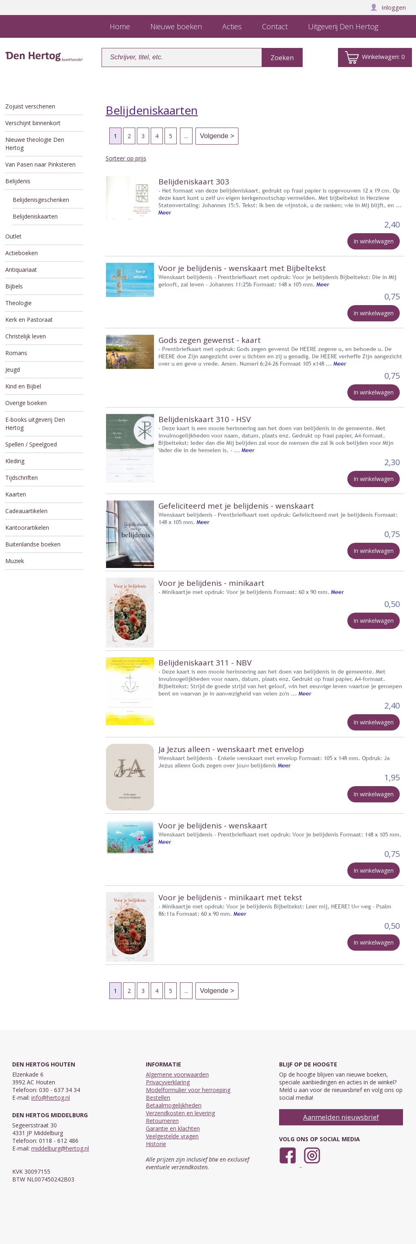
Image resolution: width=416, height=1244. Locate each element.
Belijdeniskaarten (35, 216)
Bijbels (14, 286)
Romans (16, 353)
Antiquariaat (21, 269)
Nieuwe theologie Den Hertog (34, 144)
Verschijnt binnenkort (33, 123)
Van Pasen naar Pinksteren (40, 164)
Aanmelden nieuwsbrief (341, 1117)
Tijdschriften (21, 477)
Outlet (13, 236)
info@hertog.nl (50, 1097)
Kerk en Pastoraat (29, 319)
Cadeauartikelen (26, 511)
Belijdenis (17, 181)
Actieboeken (21, 253)
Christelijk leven (25, 336)
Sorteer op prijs (126, 158)
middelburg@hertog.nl (60, 1148)
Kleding (14, 461)
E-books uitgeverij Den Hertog (35, 423)
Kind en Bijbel (23, 386)
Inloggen (388, 7)
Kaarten (15, 494)
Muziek (14, 561)
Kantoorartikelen (27, 527)
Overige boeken (26, 403)
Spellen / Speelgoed (31, 444)
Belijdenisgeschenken (41, 200)
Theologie (18, 303)
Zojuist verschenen (30, 106)
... (186, 136)
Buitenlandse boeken (33, 544)
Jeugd (12, 369)
